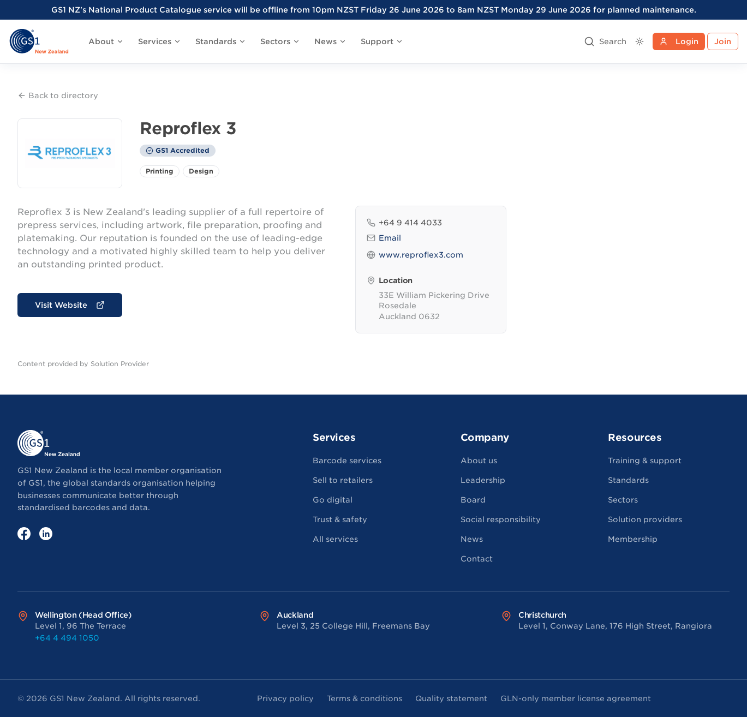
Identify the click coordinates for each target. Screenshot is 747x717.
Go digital (332, 499)
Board (473, 499)
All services (335, 539)
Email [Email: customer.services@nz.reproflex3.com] (384, 238)
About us (479, 460)
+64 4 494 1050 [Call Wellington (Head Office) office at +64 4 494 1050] (67, 638)
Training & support (645, 460)
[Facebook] (24, 533)
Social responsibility (501, 519)
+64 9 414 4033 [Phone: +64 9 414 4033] (404, 222)
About (106, 41)
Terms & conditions (364, 698)
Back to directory (57, 95)
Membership (633, 539)
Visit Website (70, 305)
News (330, 41)
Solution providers (645, 519)
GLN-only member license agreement (575, 698)
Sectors (280, 41)
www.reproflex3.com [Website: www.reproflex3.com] (415, 254)
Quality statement (451, 698)
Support (382, 41)
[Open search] (605, 41)
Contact (477, 558)
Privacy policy (285, 698)
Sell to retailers (343, 480)
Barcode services (347, 460)
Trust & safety (340, 519)
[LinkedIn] (45, 533)
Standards (220, 41)
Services (159, 41)
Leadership (483, 480)
